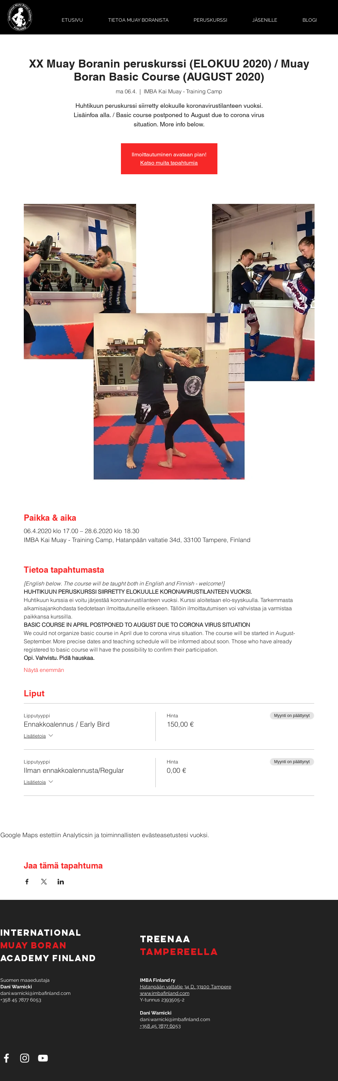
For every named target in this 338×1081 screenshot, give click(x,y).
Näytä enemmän (44, 669)
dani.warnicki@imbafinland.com (35, 993)
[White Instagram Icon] (25, 1058)
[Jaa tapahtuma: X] (44, 881)
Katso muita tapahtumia (169, 162)
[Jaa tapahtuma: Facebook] (27, 881)
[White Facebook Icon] (6, 1058)
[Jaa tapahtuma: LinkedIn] (61, 881)
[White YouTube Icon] (43, 1058)
